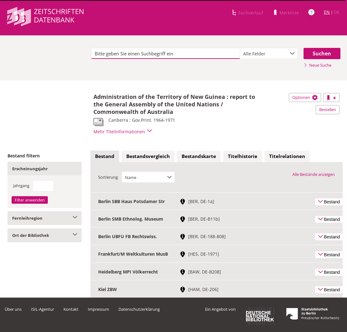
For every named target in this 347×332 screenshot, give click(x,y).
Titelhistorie (242, 156)
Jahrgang (21, 185)
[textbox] (165, 53)
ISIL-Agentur (42, 309)
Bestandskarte (199, 156)
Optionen (305, 97)
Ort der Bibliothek (44, 235)
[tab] (104, 156)
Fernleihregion (44, 218)
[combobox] (269, 53)
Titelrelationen (287, 156)
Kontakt (70, 309)
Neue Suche (317, 65)
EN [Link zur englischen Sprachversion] (327, 12)
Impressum (98, 309)
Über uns (13, 309)
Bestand (104, 156)
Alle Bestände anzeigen (313, 174)
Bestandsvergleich (148, 156)
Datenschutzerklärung (139, 309)
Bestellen (327, 109)
